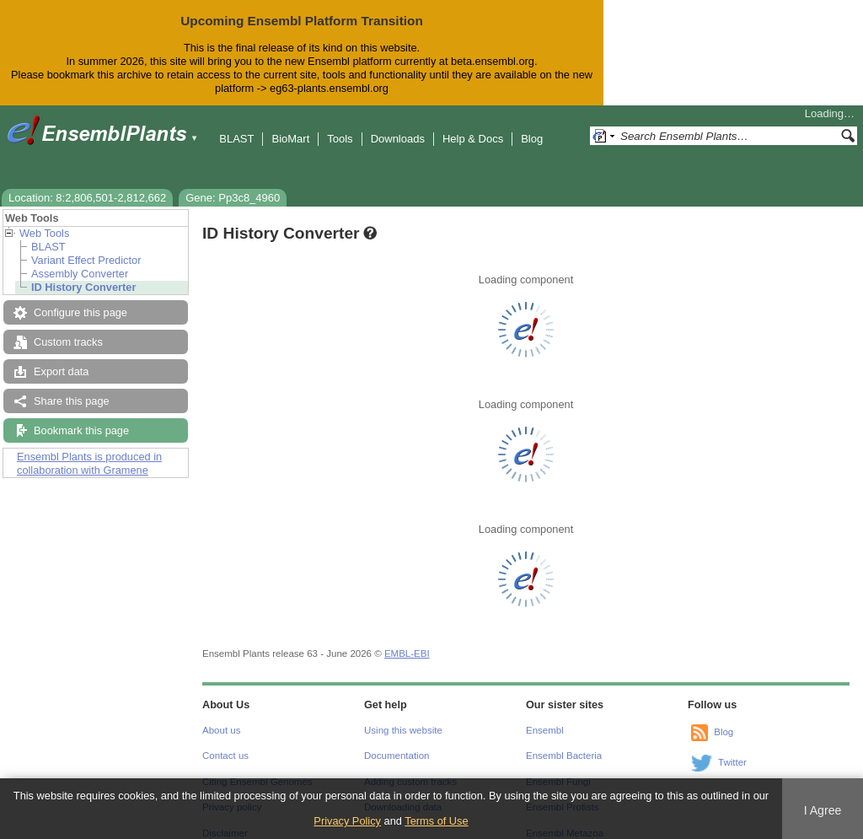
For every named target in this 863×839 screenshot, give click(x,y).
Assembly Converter (79, 260)
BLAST (236, 125)
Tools (339, 125)
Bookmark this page (81, 417)
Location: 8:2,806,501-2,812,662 (87, 184)
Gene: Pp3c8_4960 (232, 184)
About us (221, 717)
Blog (532, 125)
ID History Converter (83, 273)
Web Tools (44, 219)
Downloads (398, 125)
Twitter (732, 749)
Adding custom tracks (410, 768)
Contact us (225, 742)
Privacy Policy (347, 821)
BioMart (290, 125)
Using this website (403, 717)
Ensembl (545, 717)
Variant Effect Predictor (86, 246)
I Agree (823, 810)
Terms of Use (436, 821)
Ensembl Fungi (558, 768)
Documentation (396, 742)
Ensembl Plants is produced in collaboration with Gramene (89, 450)
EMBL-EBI (407, 640)
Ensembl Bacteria (564, 742)
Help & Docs (472, 125)
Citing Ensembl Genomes (257, 768)
